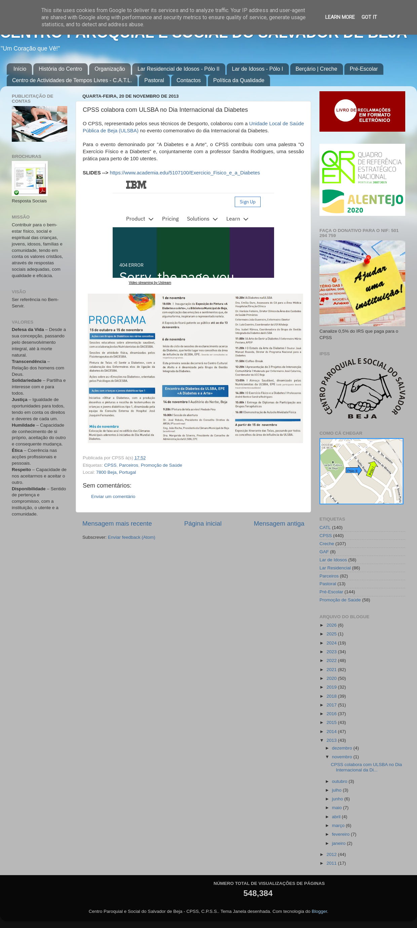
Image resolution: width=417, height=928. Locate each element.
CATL (325, 527)
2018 (332, 696)
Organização (109, 69)
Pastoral (154, 80)
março (339, 825)
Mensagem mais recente (117, 523)
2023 (332, 651)
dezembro (342, 748)
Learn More (340, 17)
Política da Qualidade (238, 80)
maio (337, 807)
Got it (369, 17)
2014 (332, 731)
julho (337, 790)
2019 (332, 687)
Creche (326, 543)
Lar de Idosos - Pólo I (257, 69)
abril (337, 816)
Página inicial (203, 523)
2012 (332, 854)
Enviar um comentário (113, 496)
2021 (332, 669)
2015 (332, 722)
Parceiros (128, 465)
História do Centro (60, 69)
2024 (332, 642)
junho (338, 798)
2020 (332, 678)
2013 (332, 740)
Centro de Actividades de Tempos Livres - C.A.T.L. (72, 80)
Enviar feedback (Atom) (131, 537)
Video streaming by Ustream (150, 283)
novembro (342, 756)
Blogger (319, 911)
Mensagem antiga (279, 523)
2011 (332, 863)
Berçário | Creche (316, 69)
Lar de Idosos (333, 559)
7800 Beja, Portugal (116, 472)
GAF (324, 551)
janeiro (339, 843)
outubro (340, 781)
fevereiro (341, 834)
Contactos (189, 80)
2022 (332, 660)
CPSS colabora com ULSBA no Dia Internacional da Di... (366, 767)
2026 (332, 625)
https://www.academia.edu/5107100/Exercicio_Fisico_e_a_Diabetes (185, 172)
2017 (332, 704)
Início (19, 69)
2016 (332, 713)
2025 (332, 633)
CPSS (110, 465)
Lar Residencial (335, 567)
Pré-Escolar (364, 69)
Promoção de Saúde (161, 465)
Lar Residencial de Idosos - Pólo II (179, 69)
